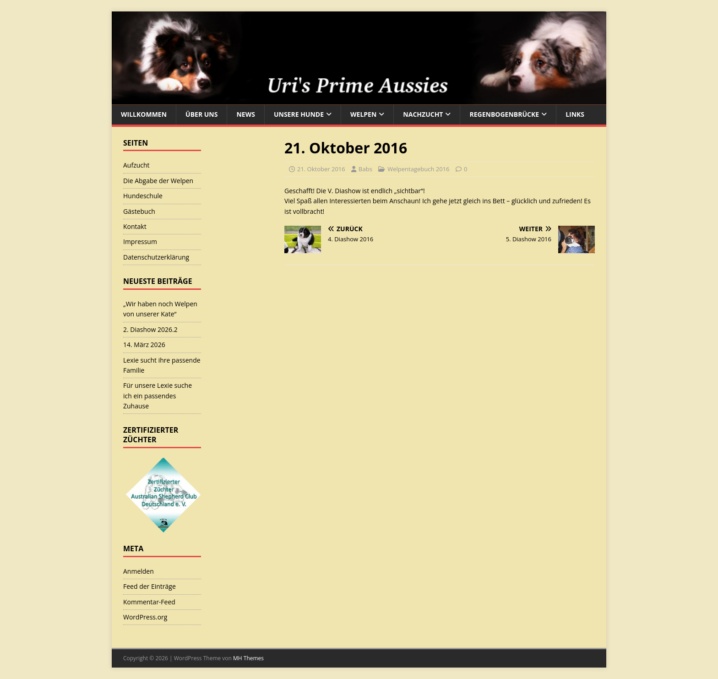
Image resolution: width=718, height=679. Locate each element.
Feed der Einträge (149, 586)
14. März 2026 (144, 344)
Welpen (363, 114)
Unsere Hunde (299, 114)
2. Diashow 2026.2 (150, 329)
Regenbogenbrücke (504, 114)
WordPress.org (145, 617)
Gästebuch (139, 211)
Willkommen (144, 114)
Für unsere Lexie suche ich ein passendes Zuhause (157, 395)
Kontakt (135, 226)
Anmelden (138, 571)
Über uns (201, 114)
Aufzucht (136, 165)
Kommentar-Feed (149, 602)
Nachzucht (423, 114)
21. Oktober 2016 (321, 169)
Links (575, 114)
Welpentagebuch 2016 (418, 169)
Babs (365, 169)
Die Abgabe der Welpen (158, 180)
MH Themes (248, 658)
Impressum (140, 241)
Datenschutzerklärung (156, 257)
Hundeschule (143, 195)
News (245, 114)
